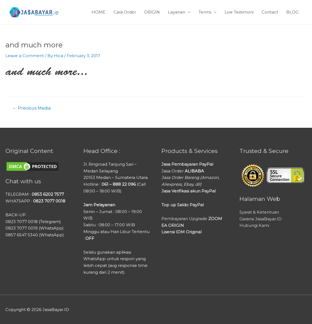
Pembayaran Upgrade (191, 218)
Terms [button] (205, 12)
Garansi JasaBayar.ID (260, 218)
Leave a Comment (24, 55)
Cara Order (124, 12)
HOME (98, 12)
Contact (270, 12)
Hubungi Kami (254, 225)
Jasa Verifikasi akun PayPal (188, 190)
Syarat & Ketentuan (259, 212)
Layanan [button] (176, 12)
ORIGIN (152, 12)
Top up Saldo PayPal (182, 204)
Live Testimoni (239, 12)
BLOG (292, 12)
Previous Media (31, 108)
